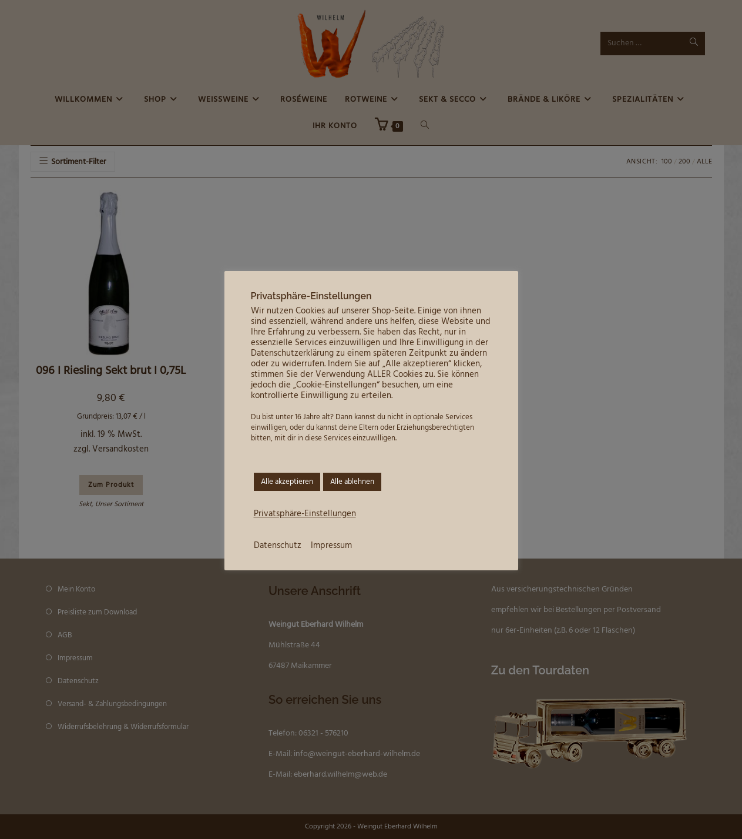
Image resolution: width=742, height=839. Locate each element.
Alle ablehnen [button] (352, 482)
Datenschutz (277, 546)
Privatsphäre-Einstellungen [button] (305, 514)
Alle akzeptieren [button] (287, 482)
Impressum (331, 546)
